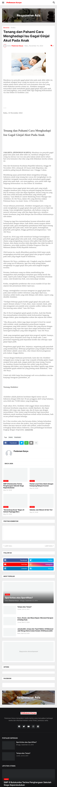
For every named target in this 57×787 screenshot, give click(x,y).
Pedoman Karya (21, 451)
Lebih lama (48, 546)
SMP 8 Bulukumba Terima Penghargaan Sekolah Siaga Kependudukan (13, 486)
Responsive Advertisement (28, 651)
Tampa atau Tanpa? (24, 607)
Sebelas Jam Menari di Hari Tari (41, 510)
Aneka (13, 27)
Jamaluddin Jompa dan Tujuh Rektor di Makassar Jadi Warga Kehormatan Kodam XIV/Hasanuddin (35, 630)
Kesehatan (17, 437)
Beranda (6, 27)
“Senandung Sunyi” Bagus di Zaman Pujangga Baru (13, 511)
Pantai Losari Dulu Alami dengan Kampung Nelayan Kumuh (41, 485)
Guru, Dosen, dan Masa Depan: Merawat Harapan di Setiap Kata (35, 619)
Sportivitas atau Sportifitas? (26, 742)
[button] (3, 2)
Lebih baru (8, 546)
